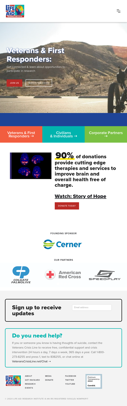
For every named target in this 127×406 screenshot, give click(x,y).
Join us (14, 82)
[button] (118, 11)
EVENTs (29, 387)
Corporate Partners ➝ (106, 134)
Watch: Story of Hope (80, 196)
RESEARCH (30, 383)
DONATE (49, 379)
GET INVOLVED (32, 379)
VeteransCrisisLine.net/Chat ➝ (32, 361)
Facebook (70, 376)
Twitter (69, 379)
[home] (60, 11)
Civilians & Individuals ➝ (63, 134)
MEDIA (48, 376)
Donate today (67, 205)
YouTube (70, 383)
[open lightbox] (39, 83)
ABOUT (28, 376)
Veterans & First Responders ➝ (21, 134)
